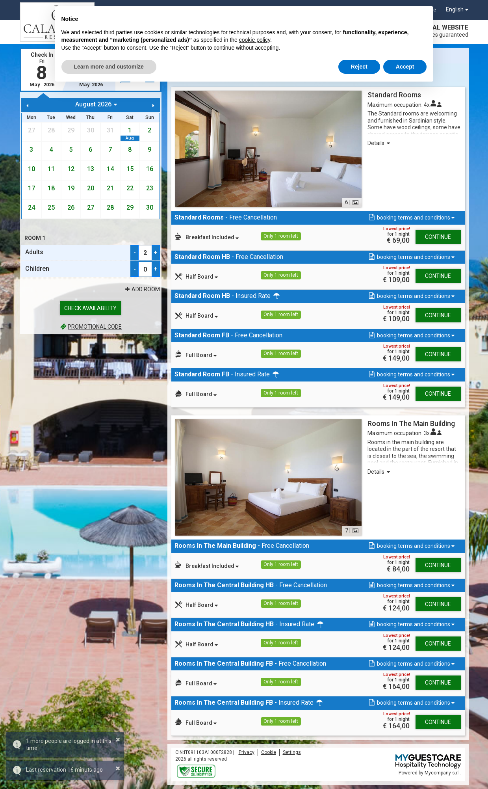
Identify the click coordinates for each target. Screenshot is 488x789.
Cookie (268, 752)
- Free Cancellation (225, 217)
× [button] (118, 739)
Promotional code (90, 327)
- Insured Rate (227, 296)
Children (37, 268)
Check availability (90, 308)
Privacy (246, 752)
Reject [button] (359, 66)
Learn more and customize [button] (109, 66)
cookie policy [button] (254, 40)
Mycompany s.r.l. (443, 773)
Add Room (142, 289)
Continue (438, 237)
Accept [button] (405, 66)
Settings (292, 752)
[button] (411, 217)
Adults (34, 252)
